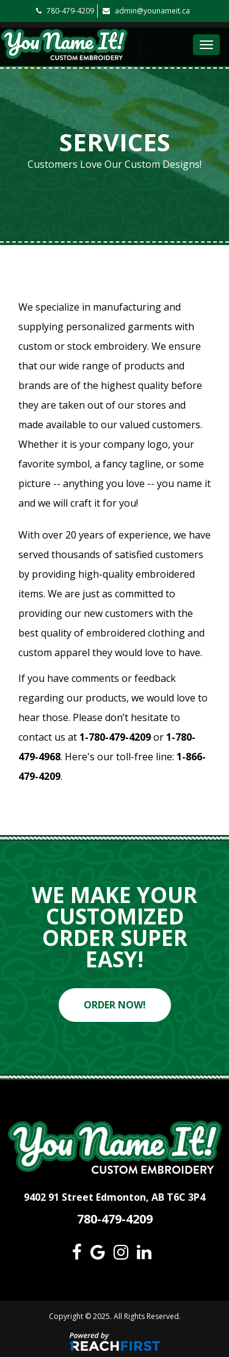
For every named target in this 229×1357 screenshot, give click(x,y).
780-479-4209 (65, 11)
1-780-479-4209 (115, 737)
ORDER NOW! (115, 1004)
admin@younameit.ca (146, 11)
